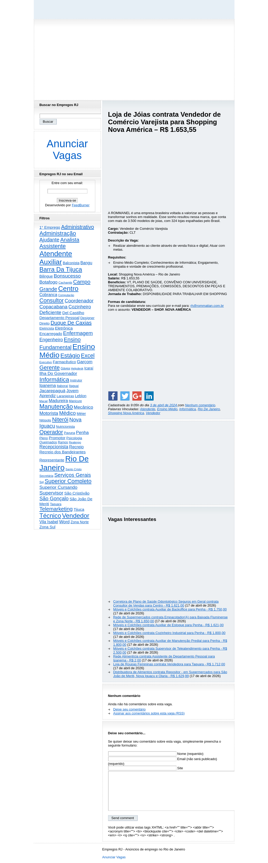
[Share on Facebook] (113, 396)
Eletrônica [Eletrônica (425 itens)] (64, 328)
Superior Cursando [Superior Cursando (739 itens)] (58, 487)
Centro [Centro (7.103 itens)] (68, 288)
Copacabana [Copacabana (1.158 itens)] (54, 306)
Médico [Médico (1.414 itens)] (67, 413)
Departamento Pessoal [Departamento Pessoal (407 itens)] (60, 317)
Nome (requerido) (156, 754)
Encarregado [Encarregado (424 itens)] (51, 333)
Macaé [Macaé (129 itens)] (44, 401)
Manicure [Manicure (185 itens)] (75, 401)
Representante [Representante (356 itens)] (52, 460)
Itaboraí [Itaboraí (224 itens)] (62, 386)
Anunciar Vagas (67, 149)
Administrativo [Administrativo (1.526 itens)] (77, 227)
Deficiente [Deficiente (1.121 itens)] (51, 312)
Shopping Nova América (126, 413)
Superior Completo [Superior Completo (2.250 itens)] (67, 481)
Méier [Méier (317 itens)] (81, 414)
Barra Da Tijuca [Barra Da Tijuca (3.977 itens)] (61, 269)
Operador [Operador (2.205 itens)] (51, 432)
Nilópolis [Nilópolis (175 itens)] (45, 420)
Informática (187, 409)
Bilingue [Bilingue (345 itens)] (46, 276)
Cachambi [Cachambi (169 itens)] (65, 282)
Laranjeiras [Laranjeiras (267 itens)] (65, 396)
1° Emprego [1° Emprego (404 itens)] (50, 227)
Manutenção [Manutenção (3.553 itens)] (56, 406)
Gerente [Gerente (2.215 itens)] (50, 368)
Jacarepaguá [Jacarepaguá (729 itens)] (52, 390)
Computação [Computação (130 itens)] (66, 295)
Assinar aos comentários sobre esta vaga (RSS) (149, 713)
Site (145, 768)
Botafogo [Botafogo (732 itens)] (49, 282)
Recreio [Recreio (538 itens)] (76, 446)
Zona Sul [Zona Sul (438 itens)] (47, 527)
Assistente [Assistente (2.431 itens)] (53, 246)
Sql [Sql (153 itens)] (42, 482)
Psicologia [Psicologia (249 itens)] (74, 438)
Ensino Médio (167, 409)
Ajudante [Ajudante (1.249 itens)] (49, 240)
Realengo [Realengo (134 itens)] (75, 442)
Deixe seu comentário (129, 709)
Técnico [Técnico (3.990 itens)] (50, 515)
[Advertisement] (134, 58)
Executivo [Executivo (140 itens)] (46, 362)
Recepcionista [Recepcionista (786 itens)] (54, 446)
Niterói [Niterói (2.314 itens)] (60, 419)
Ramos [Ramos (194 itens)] (63, 442)
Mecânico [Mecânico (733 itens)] (83, 407)
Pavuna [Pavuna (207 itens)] (69, 433)
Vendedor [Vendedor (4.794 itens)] (75, 515)
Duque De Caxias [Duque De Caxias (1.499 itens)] (71, 323)
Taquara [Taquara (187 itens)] (56, 504)
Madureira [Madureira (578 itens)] (58, 400)
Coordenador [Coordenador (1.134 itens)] (79, 300)
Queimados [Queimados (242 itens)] (48, 442)
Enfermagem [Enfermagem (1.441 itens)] (78, 333)
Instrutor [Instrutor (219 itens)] (76, 380)
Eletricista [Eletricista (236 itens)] (47, 328)
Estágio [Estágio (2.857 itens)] (70, 355)
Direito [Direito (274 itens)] (45, 323)
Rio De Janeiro (209, 409)
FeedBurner (81, 205)
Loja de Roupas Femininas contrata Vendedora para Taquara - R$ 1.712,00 (169, 664)
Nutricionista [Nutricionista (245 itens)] (65, 426)
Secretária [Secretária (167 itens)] (46, 475)
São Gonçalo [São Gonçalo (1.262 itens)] (54, 498)
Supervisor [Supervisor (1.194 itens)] (51, 493)
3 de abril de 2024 (164, 405)
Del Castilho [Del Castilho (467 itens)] (73, 312)
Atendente (147, 409)
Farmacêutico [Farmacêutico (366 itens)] (64, 362)
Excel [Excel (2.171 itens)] (87, 356)
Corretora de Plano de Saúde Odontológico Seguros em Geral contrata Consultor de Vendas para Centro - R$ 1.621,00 (166, 603)
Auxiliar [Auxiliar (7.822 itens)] (51, 262)
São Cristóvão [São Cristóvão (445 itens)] (76, 493)
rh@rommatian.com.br (207, 306)
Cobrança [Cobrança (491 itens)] (48, 294)
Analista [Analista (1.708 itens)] (69, 240)
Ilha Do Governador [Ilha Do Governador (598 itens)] (58, 373)
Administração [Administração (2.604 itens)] (58, 233)
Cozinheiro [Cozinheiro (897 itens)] (79, 306)
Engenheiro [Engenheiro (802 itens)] (51, 339)
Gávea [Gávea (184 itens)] (65, 368)
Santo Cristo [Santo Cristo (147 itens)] (73, 469)
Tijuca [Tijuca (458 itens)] (79, 509)
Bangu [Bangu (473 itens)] (86, 263)
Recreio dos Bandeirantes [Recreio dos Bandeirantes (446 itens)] (63, 452)
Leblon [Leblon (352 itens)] (80, 396)
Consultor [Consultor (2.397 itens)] (52, 300)
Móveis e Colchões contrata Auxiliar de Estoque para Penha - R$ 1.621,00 (168, 625)
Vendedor (153, 413)
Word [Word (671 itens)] (64, 521)
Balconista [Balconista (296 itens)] (71, 263)
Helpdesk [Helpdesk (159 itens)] (77, 368)
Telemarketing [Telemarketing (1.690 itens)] (56, 509)
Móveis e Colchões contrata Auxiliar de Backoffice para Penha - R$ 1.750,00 (170, 609)
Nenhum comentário (200, 405)
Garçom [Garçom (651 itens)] (85, 361)
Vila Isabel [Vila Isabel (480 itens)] (49, 522)
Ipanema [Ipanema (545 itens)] (48, 385)
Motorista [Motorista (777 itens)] (49, 413)
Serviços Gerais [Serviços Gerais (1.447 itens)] (72, 475)
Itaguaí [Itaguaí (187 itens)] (74, 386)
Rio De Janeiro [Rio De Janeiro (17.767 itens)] (64, 463)
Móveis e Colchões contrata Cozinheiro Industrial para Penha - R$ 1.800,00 (169, 633)
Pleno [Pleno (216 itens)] (44, 438)
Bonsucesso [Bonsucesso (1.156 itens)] (67, 276)
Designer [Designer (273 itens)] (87, 318)
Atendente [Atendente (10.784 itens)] (56, 254)
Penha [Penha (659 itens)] (82, 432)
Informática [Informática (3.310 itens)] (54, 379)
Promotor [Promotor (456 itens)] (57, 438)
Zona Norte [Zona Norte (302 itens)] (80, 522)
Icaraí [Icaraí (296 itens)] (88, 368)
